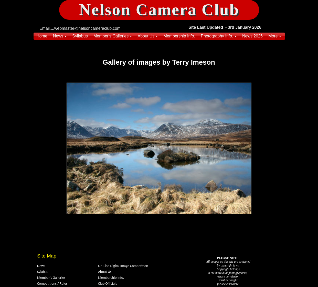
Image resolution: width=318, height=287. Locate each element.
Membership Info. (111, 277)
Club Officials (107, 283)
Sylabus (42, 272)
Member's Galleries (51, 277)
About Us (105, 272)
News (41, 266)
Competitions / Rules (52, 283)
